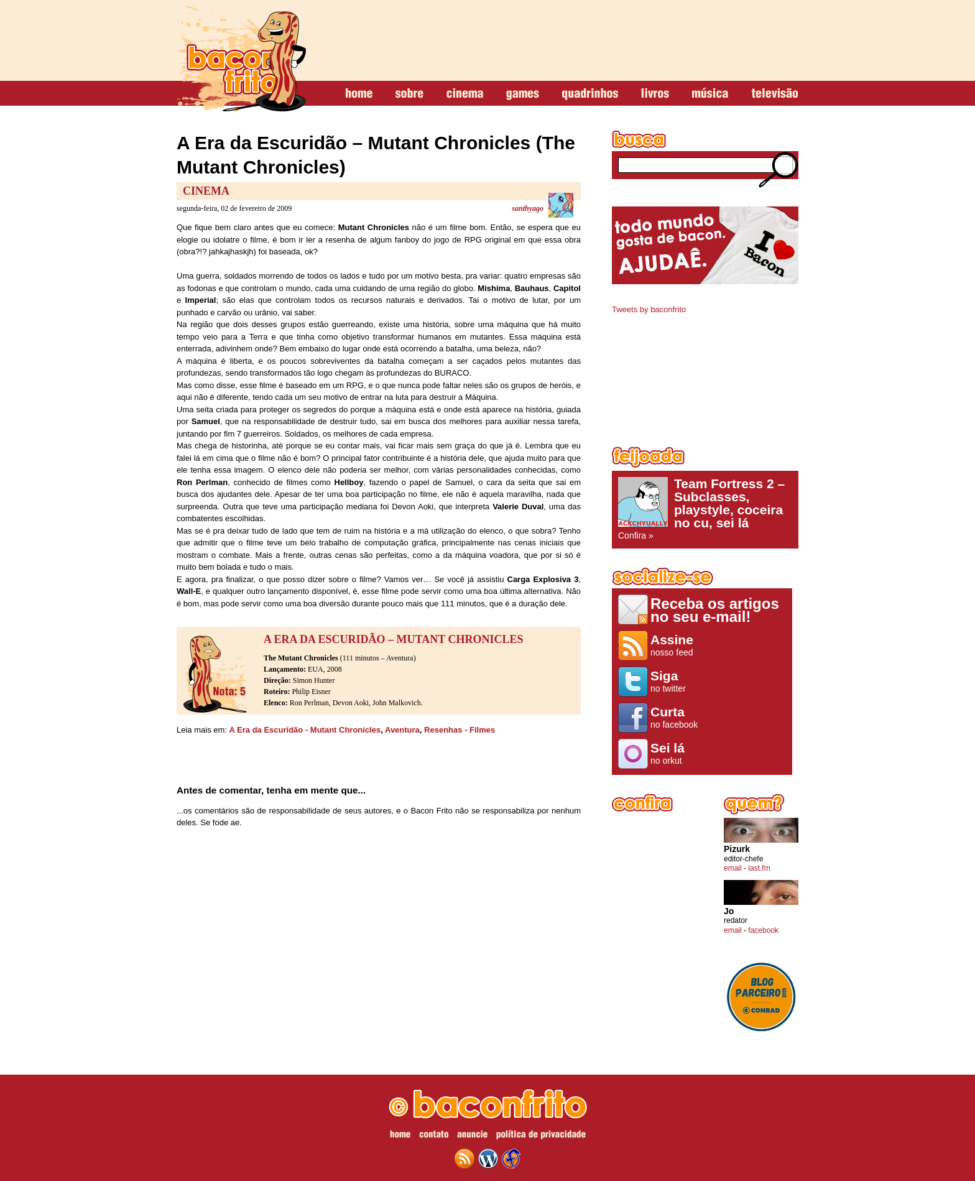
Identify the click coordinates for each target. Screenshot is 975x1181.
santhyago (527, 208)
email (733, 868)
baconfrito (241, 58)
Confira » (705, 508)
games (522, 94)
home (359, 94)
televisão (774, 94)
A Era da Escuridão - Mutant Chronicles (305, 729)
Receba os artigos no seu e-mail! (714, 609)
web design (511, 1159)
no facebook (676, 717)
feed (464, 1159)
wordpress (488, 1159)
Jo (729, 911)
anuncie (472, 1136)
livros (655, 94)
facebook (763, 930)
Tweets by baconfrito (649, 309)
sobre (409, 94)
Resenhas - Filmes (459, 729)
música (710, 94)
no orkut (676, 753)
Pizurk (737, 849)
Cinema (206, 191)
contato (433, 1136)
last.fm (759, 868)
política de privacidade (541, 1136)
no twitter (676, 681)
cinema (464, 94)
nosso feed (676, 644)
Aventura (402, 729)
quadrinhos (590, 94)
